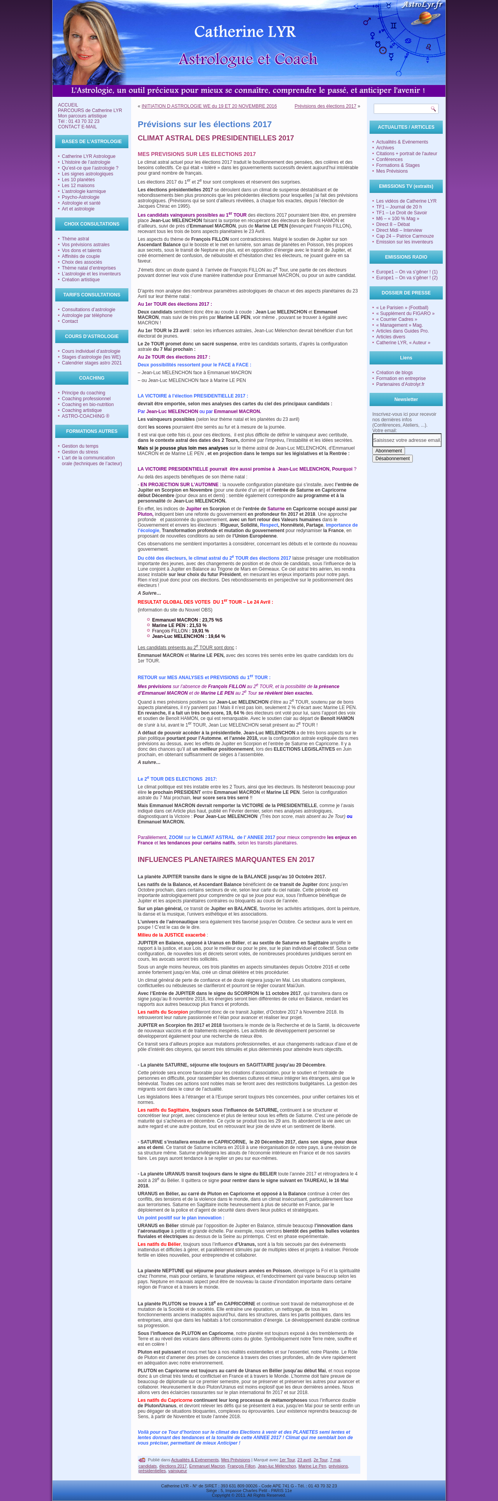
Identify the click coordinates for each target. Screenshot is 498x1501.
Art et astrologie (78, 209)
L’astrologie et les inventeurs (91, 274)
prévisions (338, 1466)
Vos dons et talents (81, 250)
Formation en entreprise (401, 378)
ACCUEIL (68, 105)
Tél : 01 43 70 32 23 (79, 121)
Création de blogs (394, 372)
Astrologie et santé (81, 203)
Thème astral (75, 239)
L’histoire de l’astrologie (86, 162)
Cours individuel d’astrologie (91, 351)
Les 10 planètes (78, 179)
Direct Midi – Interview (399, 230)
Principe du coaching (83, 393)
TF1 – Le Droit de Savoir (401, 212)
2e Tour (321, 1459)
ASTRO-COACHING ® (85, 416)
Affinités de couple (81, 256)
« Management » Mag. (399, 325)
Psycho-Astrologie (81, 197)
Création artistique (81, 279)
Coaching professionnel (86, 398)
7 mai (335, 1459)
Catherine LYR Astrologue (89, 156)
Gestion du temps (80, 446)
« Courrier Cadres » (396, 319)
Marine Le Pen (312, 1466)
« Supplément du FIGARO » (405, 313)
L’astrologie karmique (84, 191)
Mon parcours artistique (82, 116)
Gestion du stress (80, 452)
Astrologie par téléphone (87, 315)
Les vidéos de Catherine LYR (406, 201)
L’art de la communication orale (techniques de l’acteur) (92, 460)
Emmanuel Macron (207, 1466)
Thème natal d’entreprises (89, 268)
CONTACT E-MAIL (77, 127)
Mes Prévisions (235, 1459)
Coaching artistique (82, 410)
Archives (385, 148)
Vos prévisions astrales (86, 244)
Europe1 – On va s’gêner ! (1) (407, 272)
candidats (148, 1466)
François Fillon (242, 1466)
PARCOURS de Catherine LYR (90, 110)
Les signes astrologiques (87, 174)
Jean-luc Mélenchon (277, 1466)
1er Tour (287, 1459)
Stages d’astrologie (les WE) (91, 357)
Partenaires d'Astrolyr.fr (400, 384)
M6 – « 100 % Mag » (397, 218)
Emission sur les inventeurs (404, 242)
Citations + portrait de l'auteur (406, 153)
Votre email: (384, 430)
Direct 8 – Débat (393, 224)
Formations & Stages (398, 165)
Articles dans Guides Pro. (402, 331)
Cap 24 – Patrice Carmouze (405, 236)
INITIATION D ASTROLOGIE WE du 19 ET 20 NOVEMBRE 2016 (209, 106)
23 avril (304, 1459)
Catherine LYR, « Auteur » (403, 342)
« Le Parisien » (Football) (402, 307)
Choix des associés (82, 262)
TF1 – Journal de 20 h (399, 207)
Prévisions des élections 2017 (325, 106)
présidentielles (152, 1470)
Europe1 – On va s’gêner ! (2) (407, 277)
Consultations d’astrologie (88, 309)
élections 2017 (173, 1466)
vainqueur (177, 1470)
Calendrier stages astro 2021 (92, 363)
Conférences (389, 159)
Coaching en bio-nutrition (88, 404)
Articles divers (390, 337)
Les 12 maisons (78, 185)
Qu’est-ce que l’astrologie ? (90, 168)
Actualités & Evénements (195, 1459)
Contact (70, 321)
